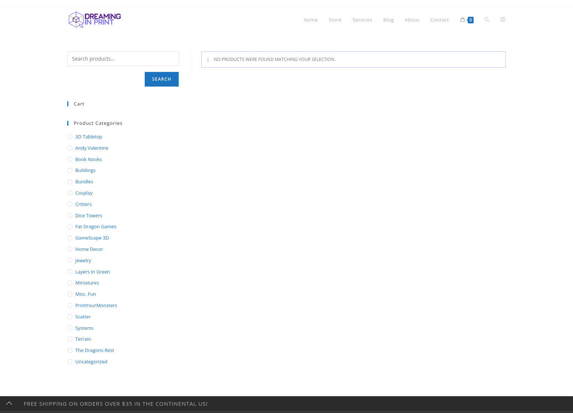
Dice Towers (88, 215)
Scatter (83, 316)
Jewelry (83, 260)
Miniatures (87, 282)
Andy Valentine (92, 148)
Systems (84, 328)
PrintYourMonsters (96, 305)
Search (161, 79)
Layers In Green (92, 271)
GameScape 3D (92, 237)
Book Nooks (88, 159)
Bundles (84, 181)
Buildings (85, 170)
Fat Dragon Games (95, 226)
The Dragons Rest (94, 350)
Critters (83, 204)
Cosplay (83, 193)
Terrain (83, 339)
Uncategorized (91, 361)
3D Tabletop (88, 136)
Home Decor (89, 249)
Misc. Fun (85, 294)
